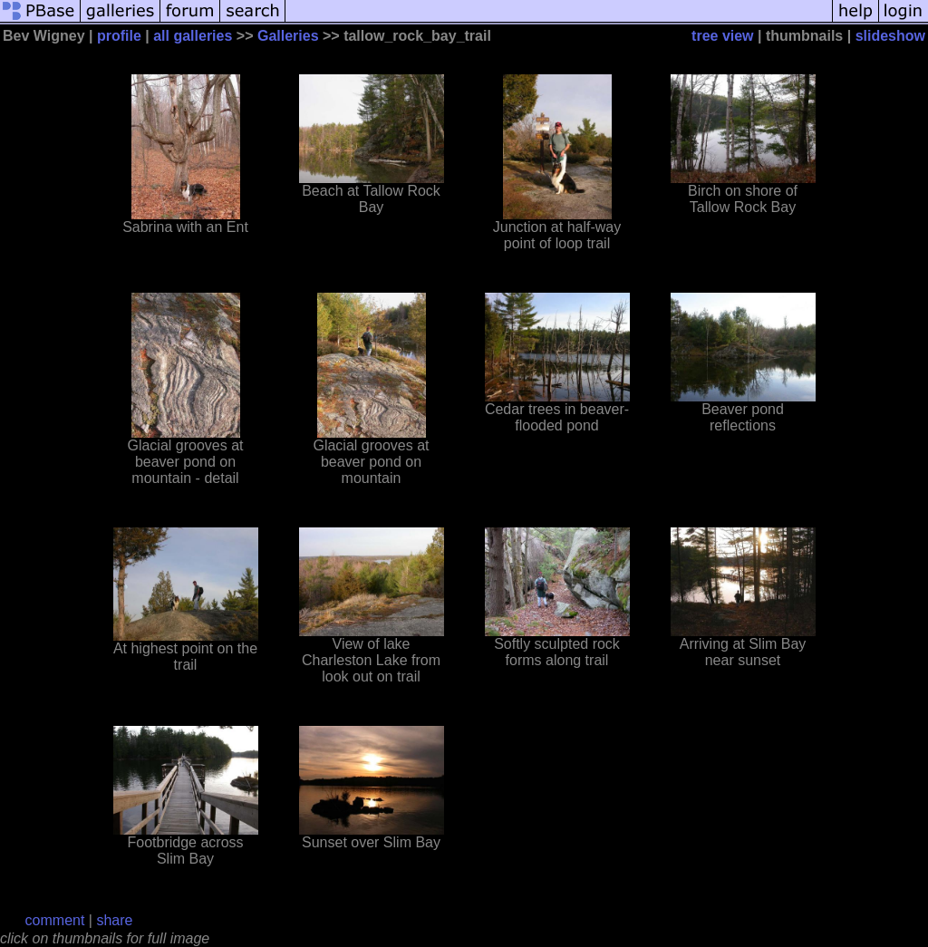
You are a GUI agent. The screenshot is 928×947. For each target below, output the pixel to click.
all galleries (192, 35)
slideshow (890, 35)
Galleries (288, 35)
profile (119, 35)
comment (55, 920)
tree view (722, 35)
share (114, 920)
